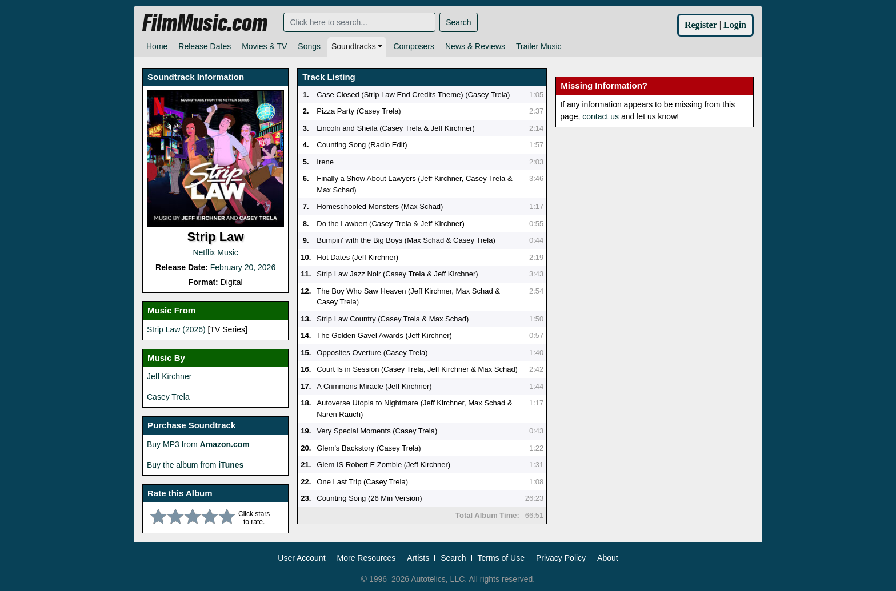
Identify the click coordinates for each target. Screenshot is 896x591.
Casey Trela (168, 396)
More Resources (366, 556)
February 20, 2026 (242, 267)
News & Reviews (475, 46)
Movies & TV (264, 46)
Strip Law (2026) (176, 329)
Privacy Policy (561, 556)
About (607, 556)
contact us (600, 116)
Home (156, 46)
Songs (309, 46)
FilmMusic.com (204, 23)
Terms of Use (501, 556)
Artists (418, 556)
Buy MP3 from (198, 444)
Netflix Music (215, 252)
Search (458, 22)
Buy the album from (195, 464)
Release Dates (204, 46)
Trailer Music (539, 46)
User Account (301, 556)
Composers (413, 46)
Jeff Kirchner (169, 376)
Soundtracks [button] (353, 46)
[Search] (359, 22)
